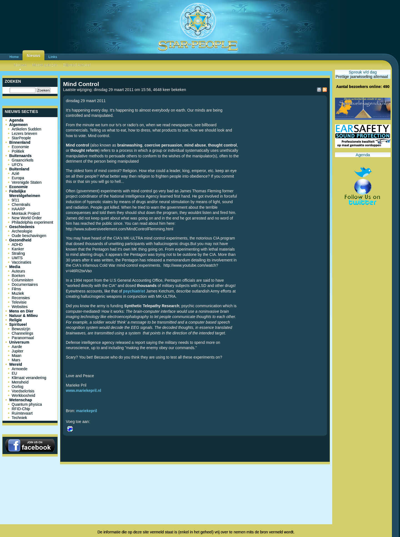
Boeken (18, 275)
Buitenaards (20, 155)
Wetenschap (20, 400)
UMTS (17, 258)
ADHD (17, 244)
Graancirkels (23, 160)
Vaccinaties (21, 262)
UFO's (17, 164)
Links (52, 57)
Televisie (19, 302)
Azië (15, 173)
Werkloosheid (23, 395)
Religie (15, 320)
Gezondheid (20, 240)
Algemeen (18, 124)
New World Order (27, 218)
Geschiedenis (21, 227)
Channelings (22, 333)
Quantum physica (27, 404)
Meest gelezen (45, 65)
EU (14, 373)
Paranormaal (23, 338)
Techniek (19, 417)
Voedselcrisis (23, 391)
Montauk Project (26, 213)
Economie (20, 147)
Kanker (18, 249)
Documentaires (25, 284)
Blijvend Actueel (77, 65)
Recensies (21, 298)
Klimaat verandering (29, 377)
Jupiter (17, 351)
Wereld (15, 364)
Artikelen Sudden (26, 129)
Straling (18, 253)
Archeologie (22, 231)
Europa (18, 178)
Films (16, 289)
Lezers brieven (24, 133)
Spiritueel (18, 324)
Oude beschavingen (29, 235)
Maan (16, 355)
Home (14, 57)
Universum (19, 342)
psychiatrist (134, 291)
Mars (16, 360)
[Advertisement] (195, 485)
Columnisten (22, 280)
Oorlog (17, 386)
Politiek (18, 151)
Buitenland (19, 169)
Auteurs (18, 271)
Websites (20, 306)
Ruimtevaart (22, 413)
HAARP (18, 209)
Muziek (18, 293)
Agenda (16, 120)
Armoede (20, 369)
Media (14, 266)
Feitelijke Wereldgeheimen (24, 193)
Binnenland (19, 142)
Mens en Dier (21, 311)
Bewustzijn (21, 329)
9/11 (15, 200)
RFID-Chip (21, 409)
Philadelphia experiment (32, 222)
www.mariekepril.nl (83, 390)
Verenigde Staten (26, 182)
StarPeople (21, 138)
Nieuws (33, 55)
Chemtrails (21, 204)
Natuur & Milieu (23, 315)
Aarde (17, 346)
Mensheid (20, 382)
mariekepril (86, 411)
